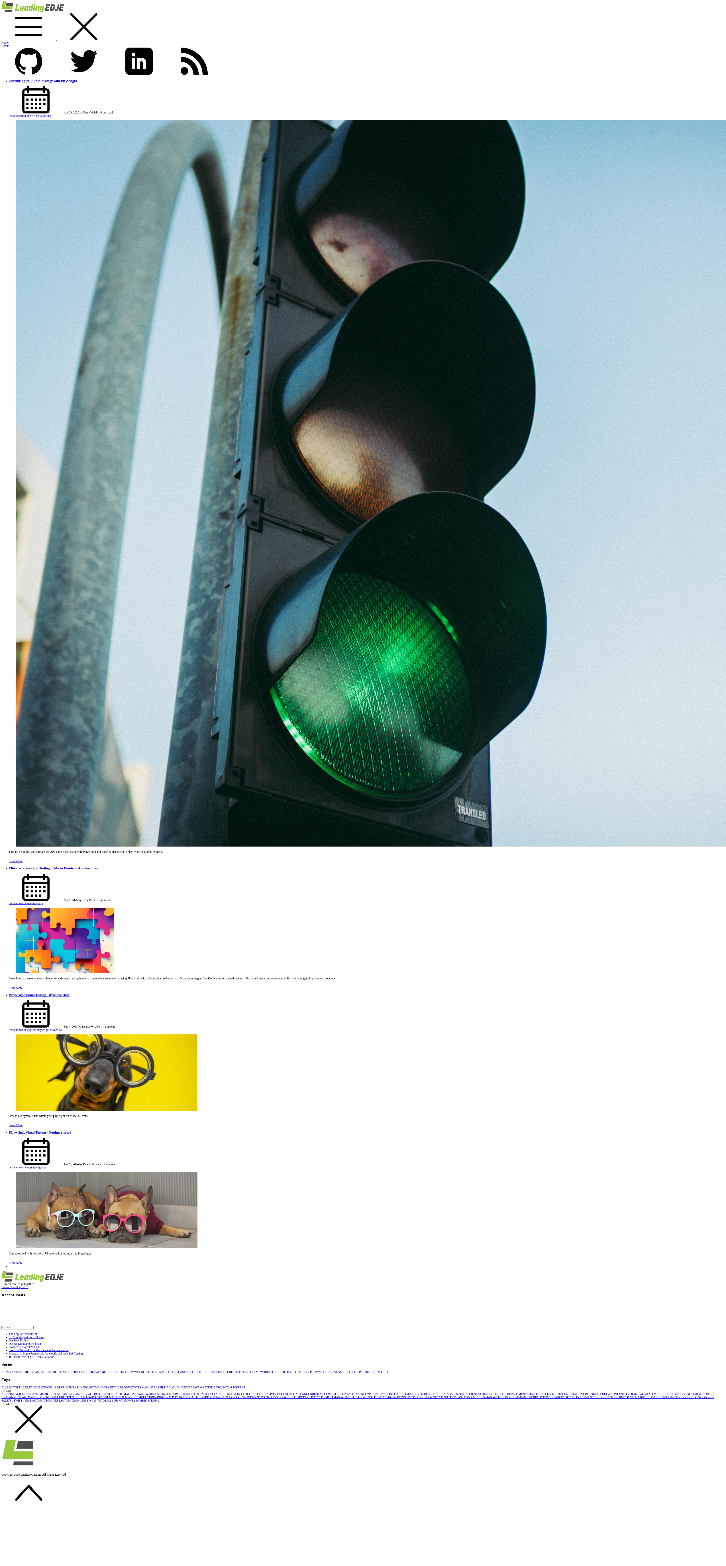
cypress (32, 1029)
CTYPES (358, 1394)
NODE (184, 1397)
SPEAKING (706, 1397)
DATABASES (450, 1394)
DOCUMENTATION (571, 1394)
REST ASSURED (342, 1372)
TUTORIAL (105, 1400)
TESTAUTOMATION (67, 1400)
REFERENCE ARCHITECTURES (215, 1372)
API (35, 1394)
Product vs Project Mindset (24, 1347)
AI (5, 1387)
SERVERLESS (620, 1397)
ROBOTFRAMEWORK (524, 1397)
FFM (654, 1394)
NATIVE (209, 1387)
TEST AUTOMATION (39, 1400)
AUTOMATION (126, 1394)
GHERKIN (666, 1394)
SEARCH (558, 1397)
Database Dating (18, 1340)
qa (41, 115)
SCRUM (239, 1387)
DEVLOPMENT (518, 1394)
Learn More (16, 861)
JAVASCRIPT (35, 1397)
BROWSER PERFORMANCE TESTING (182, 1394)
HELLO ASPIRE (36, 1372)
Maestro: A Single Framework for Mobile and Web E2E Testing (46, 1353)
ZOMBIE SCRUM (147, 1400)
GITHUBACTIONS (699, 1394)
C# (215, 1394)
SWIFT (19, 1400)
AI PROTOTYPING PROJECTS (68, 1372)
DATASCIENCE (471, 1394)
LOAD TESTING (97, 1397)
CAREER (224, 1394)
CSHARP (345, 1394)
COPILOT (331, 1394)
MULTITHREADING (152, 1397)
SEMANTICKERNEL (596, 1397)
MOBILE (131, 1397)
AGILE (150, 1387)
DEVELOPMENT (70, 1387)
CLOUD (247, 1394)
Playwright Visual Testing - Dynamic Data (39, 995)
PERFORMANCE (213, 1397)
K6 (54, 1397)
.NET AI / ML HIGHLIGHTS (108, 1372)
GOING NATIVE (13, 1372)
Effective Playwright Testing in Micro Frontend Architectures (53, 868)
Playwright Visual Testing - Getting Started (40, 1132)
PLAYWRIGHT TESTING (144, 1372)
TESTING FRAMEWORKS (255, 1372)
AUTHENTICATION (101, 1394)
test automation (18, 903)
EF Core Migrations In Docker (26, 1337)
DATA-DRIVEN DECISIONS (422, 1394)
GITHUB (680, 1394)
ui (28, 1167)
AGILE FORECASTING (177, 1372)
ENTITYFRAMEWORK (634, 1394)
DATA (399, 1394)
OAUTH (195, 1397)
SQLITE (7, 1400)
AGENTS (8, 1394)
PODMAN (253, 1397)
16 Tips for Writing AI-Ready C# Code (31, 1356)
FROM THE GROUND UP (371, 1372)
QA (467, 1397)
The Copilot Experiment (23, 1333)
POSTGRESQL (271, 1397)
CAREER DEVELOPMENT (292, 1372)
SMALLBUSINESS (643, 1397)
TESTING (33, 1387)
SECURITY (573, 1397)
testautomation (17, 115)
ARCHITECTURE (51, 1394)
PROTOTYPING (439, 1397)
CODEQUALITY (288, 1394)
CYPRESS (372, 1394)
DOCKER (551, 1394)
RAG (474, 1397)
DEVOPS (49, 1387)
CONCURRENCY (312, 1394)
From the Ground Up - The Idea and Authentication (38, 1350)
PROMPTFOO (320, 1372)
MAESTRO (117, 1397)
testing (47, 115)
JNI (48, 1397)
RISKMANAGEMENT (494, 1397)
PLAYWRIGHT (235, 1397)
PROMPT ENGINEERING (391, 1397)
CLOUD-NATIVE (181, 1387)
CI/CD (236, 1394)
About (5, 45)
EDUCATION (609, 1394)
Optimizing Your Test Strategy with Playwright (43, 81)
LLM (82, 1397)
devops (54, 1029)
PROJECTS (224, 1387)
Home (5, 42)
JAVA (197, 1387)
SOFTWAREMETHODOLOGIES (677, 1397)
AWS (141, 1394)
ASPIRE (162, 1387)
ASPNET (81, 1394)
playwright (33, 115)
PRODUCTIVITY (132, 1387)
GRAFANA (9, 1397)
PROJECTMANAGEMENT (101, 1387)
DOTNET (17, 1387)
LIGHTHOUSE (67, 1397)
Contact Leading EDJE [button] (14, 1287)
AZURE (151, 1394)
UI (116, 1400)
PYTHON (457, 1397)
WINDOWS (127, 1400)
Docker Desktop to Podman (25, 1343)
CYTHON (387, 1394)
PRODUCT (289, 1397)
